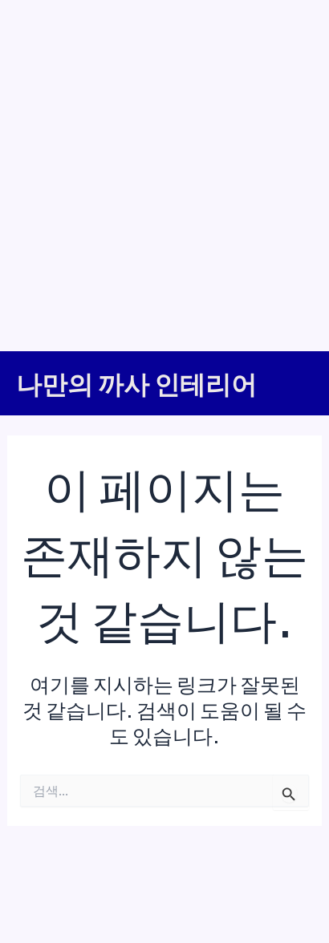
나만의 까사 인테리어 (136, 383)
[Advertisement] (164, 172)
